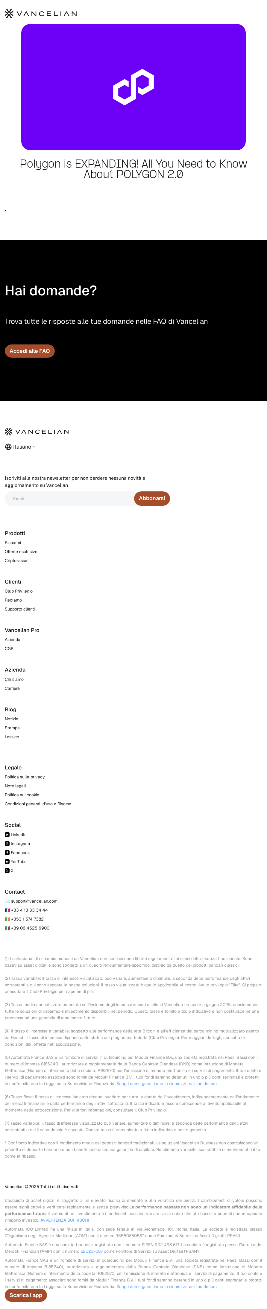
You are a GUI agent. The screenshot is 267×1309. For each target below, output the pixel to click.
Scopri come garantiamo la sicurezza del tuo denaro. (167, 1083)
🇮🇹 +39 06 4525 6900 (27, 928)
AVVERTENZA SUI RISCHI (64, 1220)
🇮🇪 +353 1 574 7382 (24, 919)
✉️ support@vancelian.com (31, 901)
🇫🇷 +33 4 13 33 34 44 (26, 910)
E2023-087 (92, 1251)
